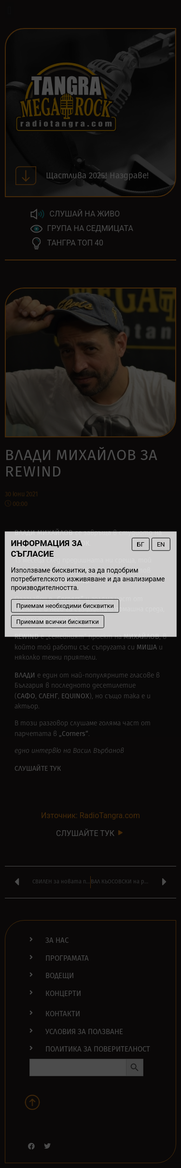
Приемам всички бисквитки (57, 621)
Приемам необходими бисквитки (65, 605)
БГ (140, 544)
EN (161, 544)
